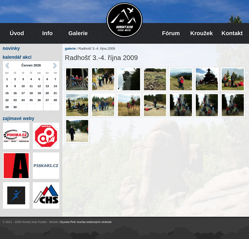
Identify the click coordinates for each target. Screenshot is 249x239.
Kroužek (201, 33)
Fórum (171, 33)
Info (47, 33)
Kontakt (232, 33)
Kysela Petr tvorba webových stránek (86, 222)
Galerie (78, 33)
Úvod (17, 33)
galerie (70, 48)
